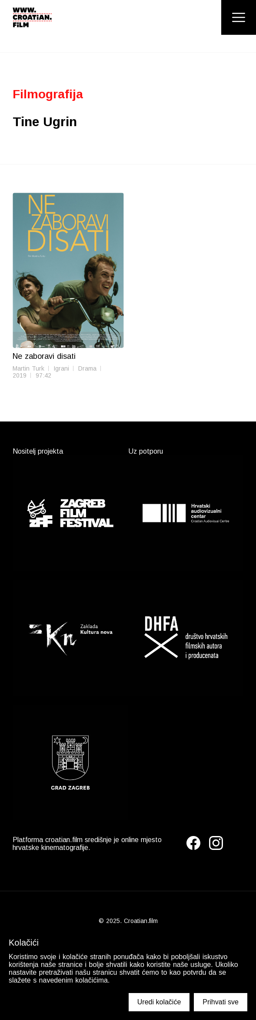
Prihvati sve (221, 1002)
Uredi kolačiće (159, 1002)
